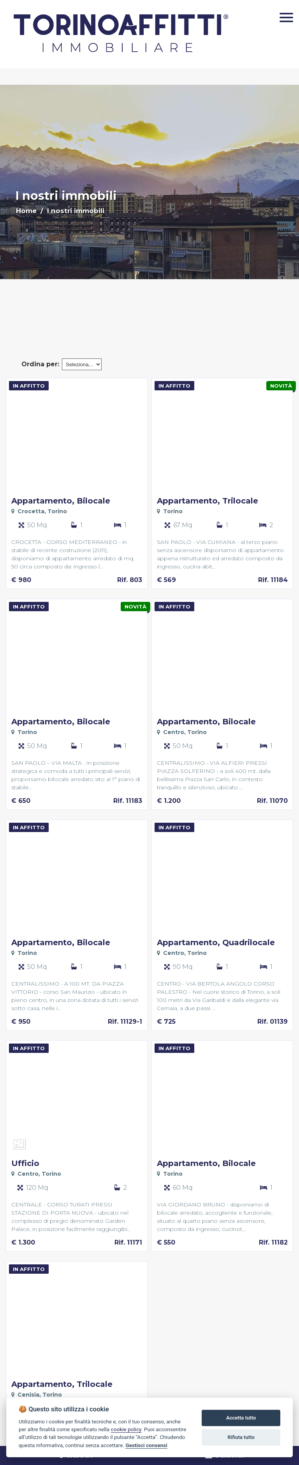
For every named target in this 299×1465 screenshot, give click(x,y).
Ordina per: (40, 364)
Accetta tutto (241, 1418)
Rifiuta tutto (241, 1437)
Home (26, 211)
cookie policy (126, 1429)
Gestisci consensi (146, 1445)
